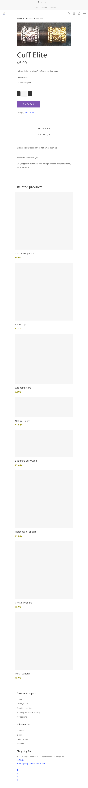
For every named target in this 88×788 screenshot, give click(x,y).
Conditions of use (37, 763)
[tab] (44, 128)
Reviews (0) (44, 134)
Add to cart (28, 104)
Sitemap (20, 743)
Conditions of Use (24, 708)
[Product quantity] (24, 94)
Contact (20, 699)
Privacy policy (22, 763)
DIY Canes (29, 18)
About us (20, 730)
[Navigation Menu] (84, 13)
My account (22, 717)
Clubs (19, 735)
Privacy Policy (22, 704)
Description (44, 128)
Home (19, 18)
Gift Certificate (23, 739)
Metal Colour (23, 77)
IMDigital (20, 760)
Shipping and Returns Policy (28, 712)
